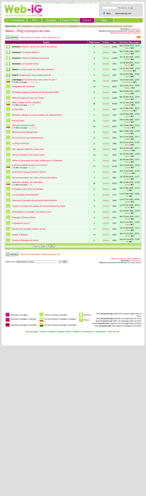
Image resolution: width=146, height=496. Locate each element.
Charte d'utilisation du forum (25, 240)
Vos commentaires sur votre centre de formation (34, 178)
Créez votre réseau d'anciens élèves (29, 172)
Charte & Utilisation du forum (35, 58)
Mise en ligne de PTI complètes (26, 102)
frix (127, 190)
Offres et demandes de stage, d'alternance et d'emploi (37, 160)
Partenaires (88, 332)
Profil (83, 26)
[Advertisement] (45, 289)
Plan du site (113, 332)
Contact (43, 332)
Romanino (127, 151)
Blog (104, 20)
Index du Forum (27, 37)
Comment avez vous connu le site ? (39, 80)
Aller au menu (93, 3)
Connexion (128, 26)
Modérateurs (136, 29)
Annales (51, 20)
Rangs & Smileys (20, 235)
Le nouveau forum (30, 64)
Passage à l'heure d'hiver (23, 217)
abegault (127, 105)
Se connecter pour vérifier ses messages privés (104, 26)
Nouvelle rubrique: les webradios (27, 182)
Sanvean (127, 128)
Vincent (106, 47)
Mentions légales (57, 332)
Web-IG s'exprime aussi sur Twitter (28, 98)
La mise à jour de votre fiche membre (36, 69)
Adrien (127, 185)
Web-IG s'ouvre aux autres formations (39, 47)
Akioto (127, 116)
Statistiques (100, 332)
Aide (18, 26)
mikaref (128, 99)
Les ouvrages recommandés (25, 195)
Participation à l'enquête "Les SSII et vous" (32, 212)
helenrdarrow (127, 82)
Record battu (18, 121)
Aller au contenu (82, 3)
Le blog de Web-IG (30, 52)
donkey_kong (127, 111)
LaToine (106, 223)
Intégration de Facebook (23, 86)
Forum (87, 20)
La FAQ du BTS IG (20, 143)
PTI (34, 20)
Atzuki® (127, 139)
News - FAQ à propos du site (27, 31)
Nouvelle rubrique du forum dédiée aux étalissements (37, 115)
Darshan (127, 88)
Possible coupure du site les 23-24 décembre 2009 (35, 92)
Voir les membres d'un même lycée (28, 155)
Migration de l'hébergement (25, 132)
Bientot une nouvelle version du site (29, 229)
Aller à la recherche (105, 3)
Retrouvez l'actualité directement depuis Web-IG (34, 200)
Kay (106, 155)
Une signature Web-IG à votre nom (28, 149)
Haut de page (32, 332)
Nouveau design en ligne (23, 125)
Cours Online (70, 20)
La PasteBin (17, 109)
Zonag (127, 133)
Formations (17, 20)
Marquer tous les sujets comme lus (126, 33)
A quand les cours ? (21, 223)
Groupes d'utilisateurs (58, 26)
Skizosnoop (127, 71)
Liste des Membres (41, 26)
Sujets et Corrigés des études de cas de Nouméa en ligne (38, 206)
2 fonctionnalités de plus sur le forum (29, 165)
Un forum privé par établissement (27, 138)
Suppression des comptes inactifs (35, 75)
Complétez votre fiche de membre (27, 189)
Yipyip (127, 225)
